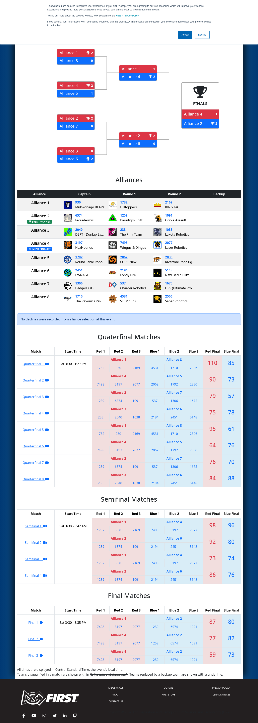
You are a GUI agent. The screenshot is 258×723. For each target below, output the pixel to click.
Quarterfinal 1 (36, 364)
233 (123, 229)
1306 (79, 283)
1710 (79, 296)
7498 (124, 242)
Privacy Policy (127, 15)
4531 (124, 296)
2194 (124, 270)
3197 (79, 242)
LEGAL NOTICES (221, 694)
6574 (79, 215)
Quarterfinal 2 (36, 380)
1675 (169, 283)
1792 (79, 257)
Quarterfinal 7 (36, 462)
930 (78, 202)
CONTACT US (116, 701)
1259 (124, 215)
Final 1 (35, 622)
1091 (169, 215)
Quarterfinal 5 (36, 429)
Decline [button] (202, 34)
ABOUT (116, 694)
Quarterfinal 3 (36, 397)
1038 (169, 229)
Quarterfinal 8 (36, 479)
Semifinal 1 (36, 526)
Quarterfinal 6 (36, 446)
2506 (169, 296)
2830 (169, 257)
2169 (169, 202)
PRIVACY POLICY (221, 687)
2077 (169, 242)
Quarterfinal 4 (36, 413)
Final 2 (35, 639)
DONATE (168, 687)
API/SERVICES (115, 687)
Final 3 (35, 655)
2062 (124, 257)
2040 (79, 229)
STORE (168, 694)
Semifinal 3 (36, 559)
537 (123, 283)
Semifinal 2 (36, 542)
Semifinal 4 (36, 575)
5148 (169, 270)
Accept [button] (185, 34)
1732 (124, 202)
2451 (79, 270)
